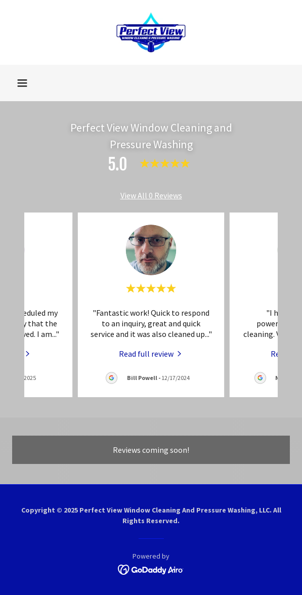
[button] (22, 83)
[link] (151, 32)
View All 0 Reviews (151, 195)
